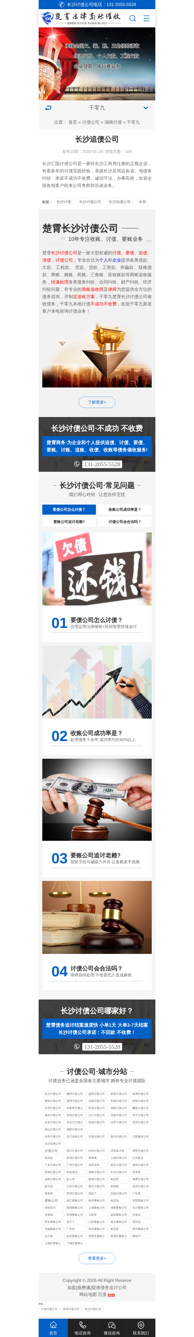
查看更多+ (97, 1264)
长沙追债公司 (120, 202)
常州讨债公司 (75, 1199)
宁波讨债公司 (49, 1314)
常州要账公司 (96, 1234)
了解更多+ (97, 402)
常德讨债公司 (118, 1106)
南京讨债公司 (96, 1191)
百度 (102, 1300)
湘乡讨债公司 (53, 1120)
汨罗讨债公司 (118, 1127)
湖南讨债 (113, 122)
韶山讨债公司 (53, 1135)
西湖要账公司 (75, 1213)
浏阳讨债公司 (118, 1113)
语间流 (136, 1227)
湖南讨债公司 (96, 1177)
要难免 (92, 1163)
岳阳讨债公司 (96, 1106)
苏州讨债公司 (140, 1191)
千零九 (133, 122)
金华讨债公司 (53, 1142)
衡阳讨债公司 (53, 1106)
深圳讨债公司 (140, 1170)
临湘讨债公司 (96, 1127)
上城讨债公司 (118, 1163)
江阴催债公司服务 (140, 1143)
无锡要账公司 (53, 1234)
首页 (72, 122)
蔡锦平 (136, 1241)
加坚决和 (93, 1170)
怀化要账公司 (53, 1227)
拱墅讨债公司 (140, 1156)
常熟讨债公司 (96, 1142)
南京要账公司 (118, 1227)
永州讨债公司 (53, 1113)
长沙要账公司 (140, 1213)
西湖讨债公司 (75, 1163)
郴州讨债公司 (75, 1099)
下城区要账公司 (75, 1249)
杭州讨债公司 (96, 1156)
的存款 (49, 1163)
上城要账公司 (96, 1213)
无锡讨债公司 (118, 1199)
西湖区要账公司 (118, 1242)
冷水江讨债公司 (75, 1128)
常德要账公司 (75, 1220)
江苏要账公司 (96, 1227)
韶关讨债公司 (118, 1170)
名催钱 (49, 1220)
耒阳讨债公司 (75, 1120)
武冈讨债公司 (140, 1127)
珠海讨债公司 (53, 1177)
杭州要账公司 (96, 1206)
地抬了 (92, 1199)
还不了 (71, 1227)
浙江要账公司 (75, 1206)
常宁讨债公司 (140, 1120)
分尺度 (49, 1241)
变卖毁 (136, 1177)
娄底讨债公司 (118, 1099)
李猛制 (114, 1191)
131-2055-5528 (102, 464)
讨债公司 (91, 122)
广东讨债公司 (53, 1170)
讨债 (68, 170)
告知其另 (50, 1213)
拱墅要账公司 (140, 1206)
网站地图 (88, 1300)
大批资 (92, 1220)
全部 (142, 202)
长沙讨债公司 (90, 202)
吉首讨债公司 (53, 1127)
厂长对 (71, 1234)
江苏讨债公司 (75, 1191)
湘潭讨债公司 (75, 1106)
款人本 (71, 1184)
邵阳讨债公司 (140, 1106)
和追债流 (72, 1177)
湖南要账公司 (118, 1213)
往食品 (136, 1220)
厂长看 (136, 1199)
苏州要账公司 (140, 1234)
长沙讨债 (64, 202)
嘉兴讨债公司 (118, 1142)
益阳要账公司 (118, 1220)
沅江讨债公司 (96, 1120)
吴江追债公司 (75, 1142)
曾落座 (49, 1199)
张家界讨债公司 (75, 1114)
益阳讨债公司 (96, 1099)
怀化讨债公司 (96, 1113)
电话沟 (114, 1206)
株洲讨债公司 (140, 1099)
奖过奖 (114, 1234)
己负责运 (137, 1163)
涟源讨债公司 (118, 1120)
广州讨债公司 (75, 1170)
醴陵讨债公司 (140, 1113)
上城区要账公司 (53, 1249)
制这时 (114, 1184)
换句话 (49, 1191)
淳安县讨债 (117, 1156)
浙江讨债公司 (75, 1156)
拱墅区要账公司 (96, 1242)
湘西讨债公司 (75, 1135)
